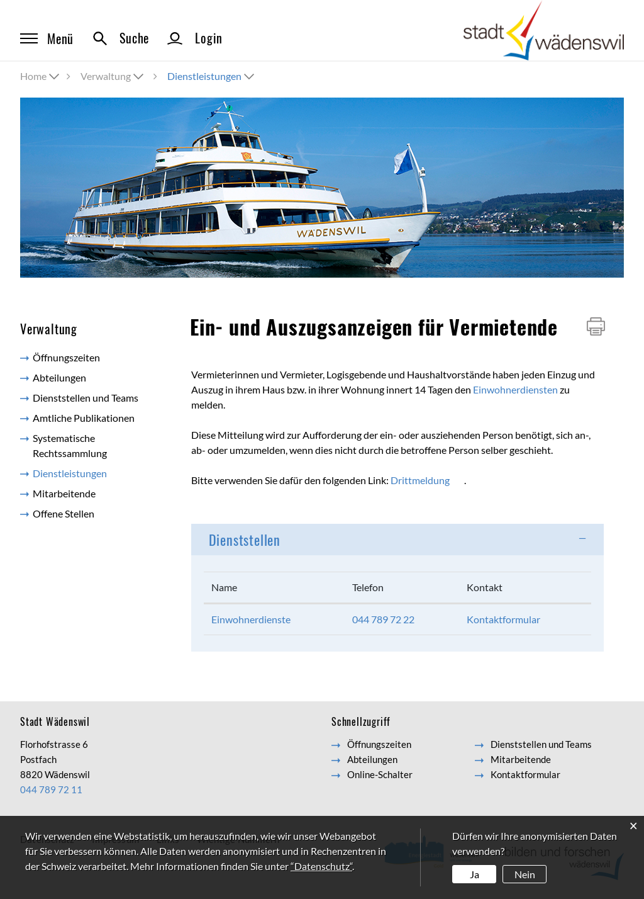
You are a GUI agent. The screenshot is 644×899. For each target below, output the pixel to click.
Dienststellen (244, 539)
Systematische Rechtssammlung (70, 445)
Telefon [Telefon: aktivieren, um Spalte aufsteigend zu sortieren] (368, 587)
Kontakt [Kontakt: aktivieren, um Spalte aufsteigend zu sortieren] (484, 587)
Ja (474, 874)
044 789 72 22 (383, 619)
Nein (524, 874)
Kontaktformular (503, 619)
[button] (113, 76)
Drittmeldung (420, 480)
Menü (47, 38)
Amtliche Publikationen (84, 418)
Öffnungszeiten (66, 357)
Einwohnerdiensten (515, 389)
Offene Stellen (63, 513)
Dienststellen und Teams (85, 398)
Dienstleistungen (97, 472)
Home (33, 76)
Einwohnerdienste (251, 619)
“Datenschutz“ (321, 866)
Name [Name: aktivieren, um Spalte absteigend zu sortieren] (224, 587)
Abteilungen (59, 377)
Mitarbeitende (64, 493)
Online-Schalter (380, 774)
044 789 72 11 (51, 789)
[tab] (397, 539)
